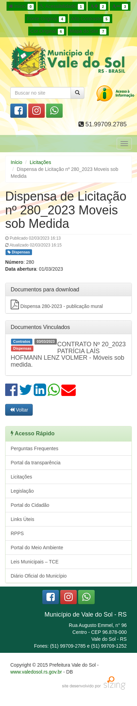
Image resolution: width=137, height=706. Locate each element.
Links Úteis (22, 519)
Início (21, 6)
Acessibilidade (62, 6)
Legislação (22, 491)
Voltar (19, 410)
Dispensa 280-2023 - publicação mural (57, 304)
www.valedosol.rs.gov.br (36, 672)
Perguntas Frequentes (35, 448)
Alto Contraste (90, 19)
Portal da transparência (36, 462)
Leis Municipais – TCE (35, 561)
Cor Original (47, 31)
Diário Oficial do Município (39, 576)
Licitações (40, 162)
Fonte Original (46, 19)
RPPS (17, 533)
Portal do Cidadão (30, 505)
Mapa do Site (88, 31)
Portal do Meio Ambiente (37, 547)
